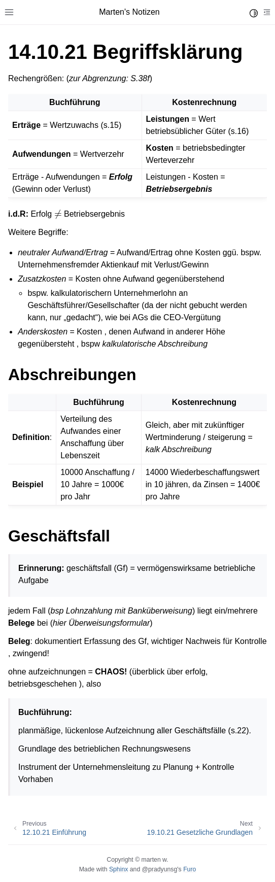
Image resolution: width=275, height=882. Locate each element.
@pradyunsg (160, 869)
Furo (189, 869)
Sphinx (118, 869)
